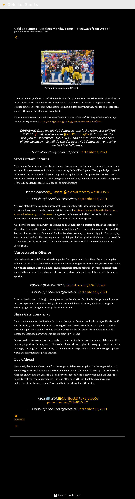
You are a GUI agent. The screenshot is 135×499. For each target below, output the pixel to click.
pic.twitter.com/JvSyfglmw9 (86, 285)
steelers (19, 420)
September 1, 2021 (93, 152)
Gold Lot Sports (22, 4)
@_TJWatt (54, 192)
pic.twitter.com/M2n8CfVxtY (67, 402)
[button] (15, 37)
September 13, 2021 (92, 199)
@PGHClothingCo (76, 134)
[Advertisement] (67, 467)
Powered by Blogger (67, 495)
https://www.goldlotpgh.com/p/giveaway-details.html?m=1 (70, 121)
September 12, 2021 (92, 292)
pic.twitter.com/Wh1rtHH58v (88, 192)
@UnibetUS (69, 398)
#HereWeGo (89, 398)
